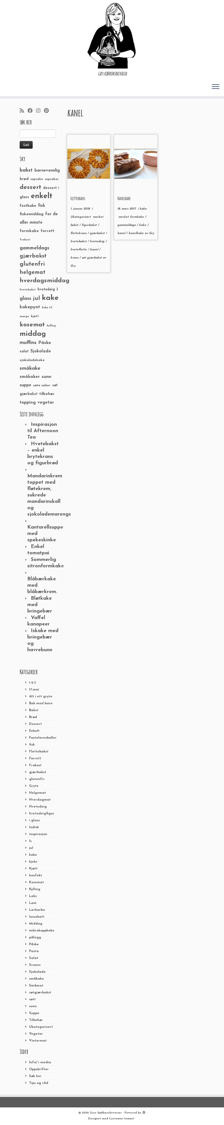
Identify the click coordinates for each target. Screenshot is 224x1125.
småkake (36, 978)
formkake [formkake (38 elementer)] (29, 231)
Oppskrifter (39, 1069)
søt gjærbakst (92, 257)
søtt (32, 999)
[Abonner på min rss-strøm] (24, 111)
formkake (137, 217)
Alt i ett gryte (40, 696)
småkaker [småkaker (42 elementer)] (30, 377)
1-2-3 (32, 682)
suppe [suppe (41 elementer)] (25, 385)
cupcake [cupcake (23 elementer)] (36, 179)
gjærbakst (37, 772)
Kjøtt (33, 868)
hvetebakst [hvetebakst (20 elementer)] (28, 289)
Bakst (33, 710)
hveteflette (79, 249)
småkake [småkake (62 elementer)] (30, 368)
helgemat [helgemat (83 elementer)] (32, 272)
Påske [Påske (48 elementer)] (44, 343)
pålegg (35, 937)
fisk (32, 744)
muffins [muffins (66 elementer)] (28, 342)
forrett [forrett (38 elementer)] (47, 231)
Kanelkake (124, 198)
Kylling (34, 889)
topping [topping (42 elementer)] (28, 403)
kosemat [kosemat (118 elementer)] (32, 325)
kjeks (33, 861)
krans (74, 257)
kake (33, 854)
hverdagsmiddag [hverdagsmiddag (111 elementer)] (44, 281)
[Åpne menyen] (215, 87)
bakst (74, 225)
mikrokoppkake (41, 930)
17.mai (34, 689)
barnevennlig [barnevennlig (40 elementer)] (47, 171)
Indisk (34, 827)
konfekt (35, 875)
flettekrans (79, 233)
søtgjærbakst (40, 992)
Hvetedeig (38, 806)
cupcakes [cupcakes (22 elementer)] (52, 179)
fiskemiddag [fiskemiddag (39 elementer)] (31, 214)
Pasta (34, 951)
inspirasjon (38, 834)
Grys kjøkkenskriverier (106, 1112)
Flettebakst (38, 751)
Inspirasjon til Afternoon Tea (42, 431)
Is (30, 841)
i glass (34, 820)
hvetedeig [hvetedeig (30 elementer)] (46, 289)
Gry (73, 265)
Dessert (35, 724)
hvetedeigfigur (41, 813)
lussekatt (36, 916)
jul (31, 848)
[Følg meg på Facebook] (32, 111)
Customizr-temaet (121, 1118)
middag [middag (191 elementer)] (33, 334)
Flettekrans (77, 198)
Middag (35, 923)
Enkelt (34, 731)
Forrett (35, 758)
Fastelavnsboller (43, 737)
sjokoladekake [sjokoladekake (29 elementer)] (32, 360)
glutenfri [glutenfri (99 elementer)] (32, 264)
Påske (34, 944)
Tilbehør (36, 1020)
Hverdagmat (40, 799)
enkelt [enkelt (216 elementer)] (41, 196)
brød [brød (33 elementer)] (24, 179)
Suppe (34, 1013)
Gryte (34, 786)
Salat (33, 958)
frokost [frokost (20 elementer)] (25, 239)
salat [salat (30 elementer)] (24, 351)
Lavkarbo (37, 910)
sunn (33, 1006)
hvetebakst (79, 241)
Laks (33, 896)
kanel (94, 249)
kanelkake (137, 233)
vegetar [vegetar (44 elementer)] (46, 402)
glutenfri (36, 779)
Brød (33, 717)
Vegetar (36, 1033)
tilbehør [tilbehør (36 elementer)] (46, 394)
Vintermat (38, 1040)
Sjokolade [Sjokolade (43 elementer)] (40, 351)
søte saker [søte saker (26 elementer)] (42, 385)
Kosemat (36, 882)
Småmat (36, 985)
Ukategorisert (41, 1027)
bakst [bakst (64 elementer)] (26, 170)
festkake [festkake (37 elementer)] (28, 206)
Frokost (35, 765)
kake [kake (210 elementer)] (50, 298)
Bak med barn (41, 703)
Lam (32, 903)
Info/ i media (40, 1062)
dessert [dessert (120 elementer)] (30, 187)
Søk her (35, 1076)
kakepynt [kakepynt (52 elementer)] (30, 307)
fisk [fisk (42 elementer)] (41, 206)
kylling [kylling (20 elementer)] (51, 325)
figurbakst (90, 225)
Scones (35, 965)
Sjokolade (37, 972)
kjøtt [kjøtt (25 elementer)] (35, 316)
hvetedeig (97, 241)
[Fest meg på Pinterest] (48, 111)
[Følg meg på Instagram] (40, 111)
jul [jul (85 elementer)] (36, 298)
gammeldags (127, 225)
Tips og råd (38, 1083)
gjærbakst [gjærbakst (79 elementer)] (33, 256)
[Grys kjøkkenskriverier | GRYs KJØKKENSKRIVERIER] (112, 36)
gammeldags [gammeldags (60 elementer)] (34, 248)
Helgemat (37, 793)
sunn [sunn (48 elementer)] (46, 377)
